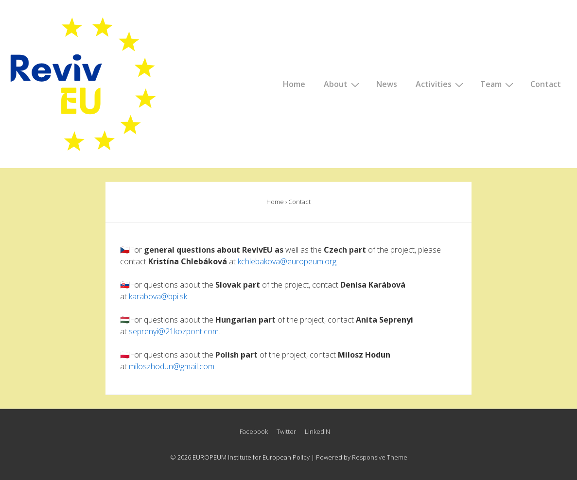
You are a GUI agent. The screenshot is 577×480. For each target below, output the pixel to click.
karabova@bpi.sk (158, 296)
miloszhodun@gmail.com (171, 366)
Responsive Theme (379, 457)
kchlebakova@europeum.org (287, 261)
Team (498, 84)
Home (294, 84)
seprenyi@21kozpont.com (174, 331)
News (386, 84)
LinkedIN (317, 431)
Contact (545, 84)
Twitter (286, 431)
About (343, 84)
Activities (441, 84)
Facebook (254, 431)
